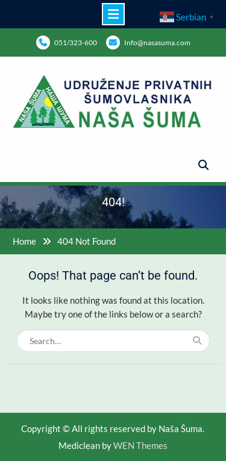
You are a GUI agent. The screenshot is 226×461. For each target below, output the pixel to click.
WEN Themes (140, 445)
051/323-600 (75, 42)
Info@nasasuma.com (157, 42)
